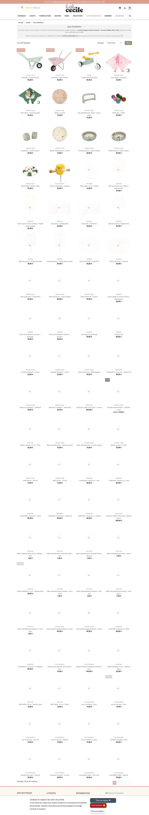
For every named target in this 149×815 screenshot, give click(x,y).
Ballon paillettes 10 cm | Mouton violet (118, 666)
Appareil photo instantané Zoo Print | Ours (89, 666)
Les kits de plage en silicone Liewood (88, 30)
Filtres (128, 43)
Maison (58, 16)
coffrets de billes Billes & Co (70, 36)
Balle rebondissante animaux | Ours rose (89, 591)
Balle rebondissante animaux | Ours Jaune (118, 591)
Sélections (78, 16)
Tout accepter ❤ (103, 800)
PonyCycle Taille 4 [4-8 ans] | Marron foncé (119, 516)
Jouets (32, 16)
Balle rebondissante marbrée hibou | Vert (60, 553)
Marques (22, 16)
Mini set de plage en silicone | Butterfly (30, 334)
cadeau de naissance (60, 2)
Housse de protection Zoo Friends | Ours (59, 666)
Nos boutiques (24, 793)
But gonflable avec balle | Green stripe (89, 113)
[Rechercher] (121, 16)
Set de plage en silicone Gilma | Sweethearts (119, 297)
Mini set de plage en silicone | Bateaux (59, 334)
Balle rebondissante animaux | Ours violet (59, 591)
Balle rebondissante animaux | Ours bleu (30, 629)
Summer (108, 16)
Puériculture (45, 16)
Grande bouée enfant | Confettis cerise (118, 407)
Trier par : (100, 43)
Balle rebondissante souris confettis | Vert (30, 553)
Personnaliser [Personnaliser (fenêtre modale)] (97, 811)
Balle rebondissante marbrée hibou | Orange (89, 553)
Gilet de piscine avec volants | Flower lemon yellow (30, 224)
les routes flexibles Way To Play (110, 30)
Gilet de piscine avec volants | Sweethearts (118, 186)
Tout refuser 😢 (98, 805)
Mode (67, 16)
